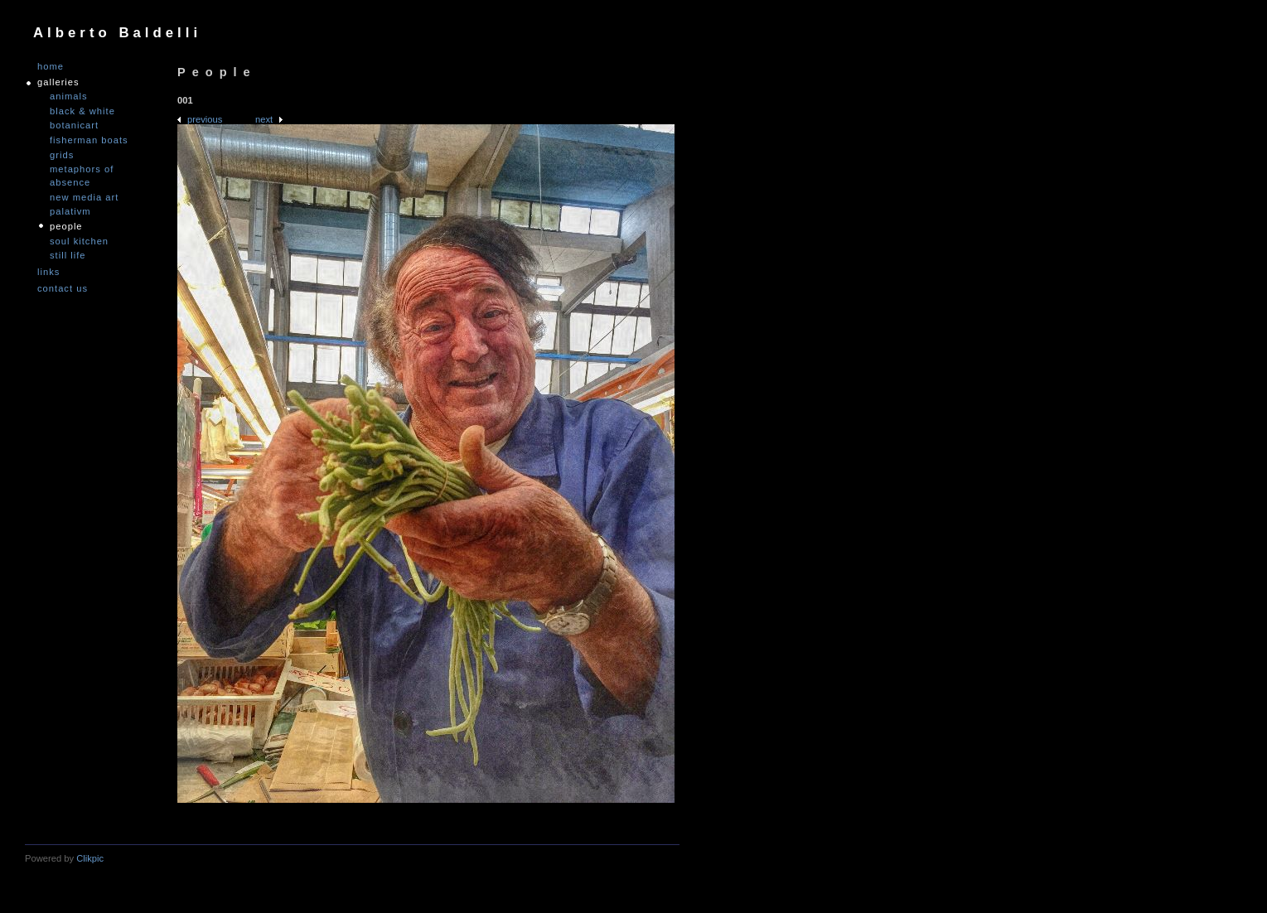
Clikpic (90, 858)
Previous (204, 119)
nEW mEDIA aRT (84, 197)
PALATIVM (70, 211)
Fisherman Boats (89, 140)
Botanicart (74, 125)
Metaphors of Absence (82, 175)
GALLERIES (58, 82)
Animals (69, 96)
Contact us (62, 288)
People (66, 226)
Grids (62, 155)
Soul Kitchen (79, 241)
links (48, 272)
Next (264, 119)
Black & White (82, 111)
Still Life (68, 255)
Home (50, 66)
